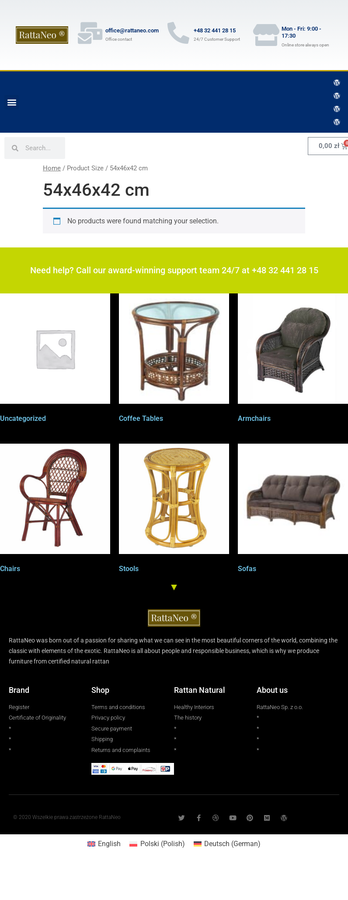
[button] (11, 102)
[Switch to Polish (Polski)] (157, 844)
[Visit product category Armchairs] (293, 359)
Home (52, 168)
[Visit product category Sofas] (293, 510)
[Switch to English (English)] (104, 844)
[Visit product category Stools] (174, 510)
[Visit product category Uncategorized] (55, 359)
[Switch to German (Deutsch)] (227, 844)
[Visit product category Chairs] (55, 510)
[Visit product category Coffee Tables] (174, 359)
